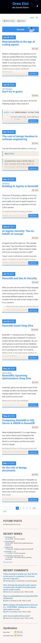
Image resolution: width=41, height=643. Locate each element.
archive (21, 21)
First (4, 508)
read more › (33, 74)
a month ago (31, 148)
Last (4, 511)
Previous (12, 508)
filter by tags (9, 21)
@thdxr (11, 154)
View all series (7, 562)
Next (34, 508)
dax (6, 154)
